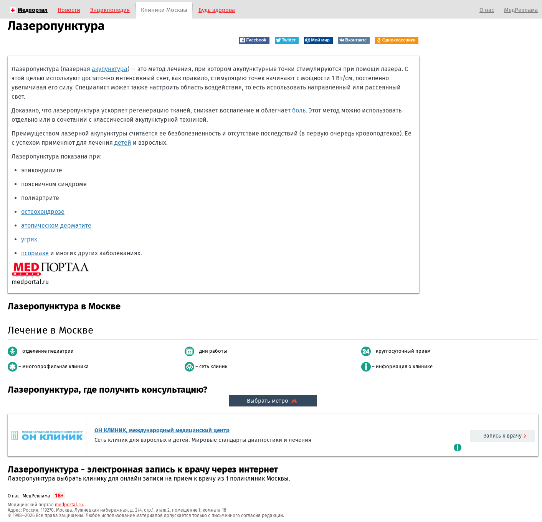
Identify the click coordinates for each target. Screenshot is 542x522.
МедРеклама (521, 10)
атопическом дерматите (56, 225)
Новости (69, 10)
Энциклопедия (110, 10)
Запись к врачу (503, 436)
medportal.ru (69, 504)
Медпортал (33, 10)
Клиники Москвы (164, 10)
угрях (29, 239)
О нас (486, 10)
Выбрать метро (273, 400)
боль (299, 110)
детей (122, 142)
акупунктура (109, 69)
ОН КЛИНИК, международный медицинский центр (162, 430)
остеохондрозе (42, 211)
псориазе (35, 253)
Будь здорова (216, 10)
